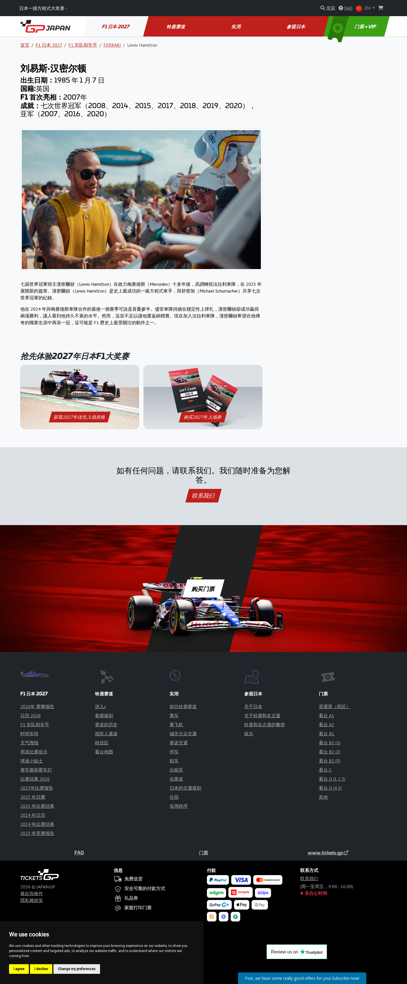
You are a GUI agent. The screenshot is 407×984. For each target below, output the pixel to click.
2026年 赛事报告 (37, 706)
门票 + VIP (352, 26)
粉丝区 (102, 742)
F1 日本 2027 (116, 26)
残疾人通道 (106, 733)
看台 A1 (326, 715)
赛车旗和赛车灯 (36, 770)
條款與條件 (31, 893)
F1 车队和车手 (82, 45)
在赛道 (176, 779)
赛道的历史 (106, 724)
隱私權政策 (31, 900)
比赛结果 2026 (35, 779)
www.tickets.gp (328, 852)
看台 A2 (326, 724)
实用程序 (179, 806)
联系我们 (203, 495)
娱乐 (248, 733)
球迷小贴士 (31, 761)
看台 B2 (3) (329, 761)
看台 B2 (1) (329, 742)
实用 (236, 26)
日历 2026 (30, 715)
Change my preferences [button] (77, 969)
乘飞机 (176, 724)
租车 (174, 761)
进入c (100, 706)
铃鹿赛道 (176, 26)
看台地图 (104, 752)
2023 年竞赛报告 (37, 833)
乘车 (174, 715)
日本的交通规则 (185, 788)
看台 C (325, 770)
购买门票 (203, 588)
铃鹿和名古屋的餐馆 (264, 724)
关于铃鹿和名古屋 (262, 715)
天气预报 (29, 742)
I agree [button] (19, 969)
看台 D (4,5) (330, 788)
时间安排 (29, 733)
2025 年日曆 (32, 797)
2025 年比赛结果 (37, 806)
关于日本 (253, 706)
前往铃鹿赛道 (183, 706)
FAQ (79, 852)
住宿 (174, 797)
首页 (24, 45)
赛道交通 (179, 742)
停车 (174, 752)
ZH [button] (363, 8)
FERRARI (112, 45)
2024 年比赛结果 (37, 824)
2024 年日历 (32, 815)
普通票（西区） (334, 706)
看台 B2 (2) (329, 752)
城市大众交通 (183, 733)
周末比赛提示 (33, 752)
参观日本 (296, 26)
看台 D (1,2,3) (332, 779)
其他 (323, 797)
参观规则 (104, 715)
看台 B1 (326, 733)
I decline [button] (41, 969)
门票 (203, 852)
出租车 (176, 770)
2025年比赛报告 (36, 788)
